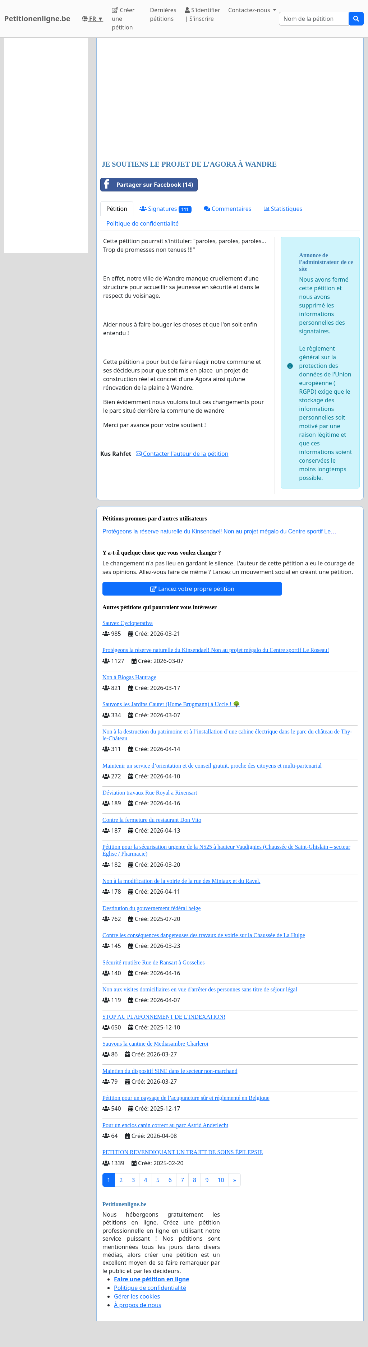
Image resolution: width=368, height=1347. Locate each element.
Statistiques (283, 209)
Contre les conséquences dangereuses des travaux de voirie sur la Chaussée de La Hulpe (203, 935)
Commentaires (228, 209)
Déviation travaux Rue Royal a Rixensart (149, 793)
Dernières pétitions (163, 14)
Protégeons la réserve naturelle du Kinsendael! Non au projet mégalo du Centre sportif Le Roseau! (215, 650)
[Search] (314, 19)
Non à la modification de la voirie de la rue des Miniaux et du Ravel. (181, 881)
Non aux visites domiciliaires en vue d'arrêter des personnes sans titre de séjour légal (199, 989)
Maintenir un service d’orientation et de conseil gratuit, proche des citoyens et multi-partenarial (212, 766)
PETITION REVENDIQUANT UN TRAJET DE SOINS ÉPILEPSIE (182, 1152)
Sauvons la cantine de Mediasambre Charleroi (155, 1044)
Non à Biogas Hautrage (129, 677)
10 (220, 1180)
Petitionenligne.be (37, 18)
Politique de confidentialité (142, 223)
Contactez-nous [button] (250, 10)
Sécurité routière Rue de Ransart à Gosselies (153, 962)
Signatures (165, 209)
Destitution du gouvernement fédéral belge (151, 908)
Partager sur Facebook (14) (147, 184)
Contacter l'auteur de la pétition (182, 454)
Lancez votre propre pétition (192, 589)
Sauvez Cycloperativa (127, 623)
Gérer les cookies (137, 1296)
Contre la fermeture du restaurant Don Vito (151, 820)
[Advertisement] (230, 99)
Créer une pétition (123, 18)
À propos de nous (137, 1305)
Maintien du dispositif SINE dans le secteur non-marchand (169, 1071)
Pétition (116, 209)
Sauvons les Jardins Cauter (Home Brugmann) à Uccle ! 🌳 (171, 704)
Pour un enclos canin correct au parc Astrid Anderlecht (165, 1125)
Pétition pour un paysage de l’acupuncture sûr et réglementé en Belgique (186, 1098)
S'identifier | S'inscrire (202, 14)
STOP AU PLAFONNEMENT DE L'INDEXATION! (163, 1017)
